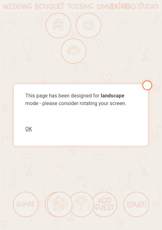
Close (147, 85)
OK (28, 129)
